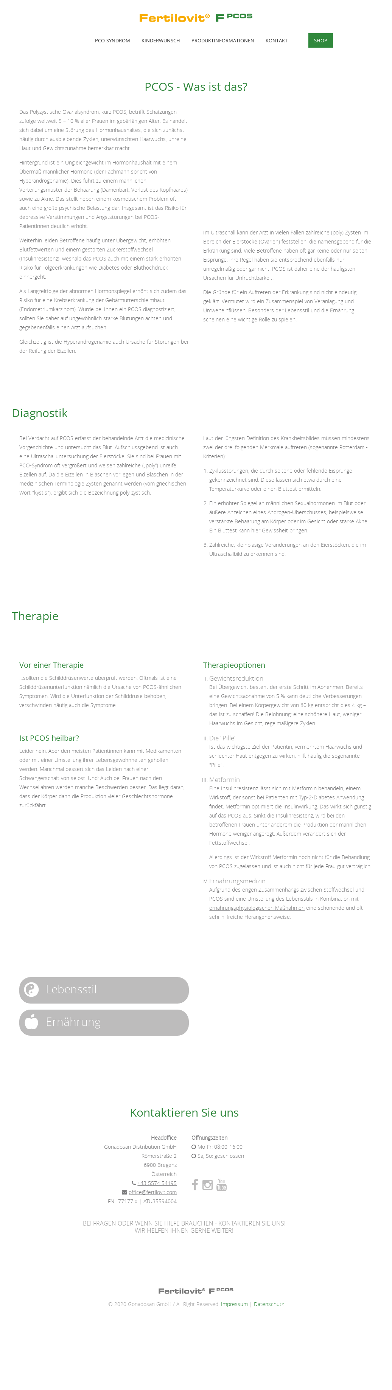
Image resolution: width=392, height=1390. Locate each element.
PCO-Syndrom (112, 40)
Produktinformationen (222, 40)
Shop (320, 40)
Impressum (234, 1304)
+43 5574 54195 (157, 1183)
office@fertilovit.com (153, 1192)
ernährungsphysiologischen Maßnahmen (257, 908)
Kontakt (277, 40)
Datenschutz (269, 1304)
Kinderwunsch (161, 40)
